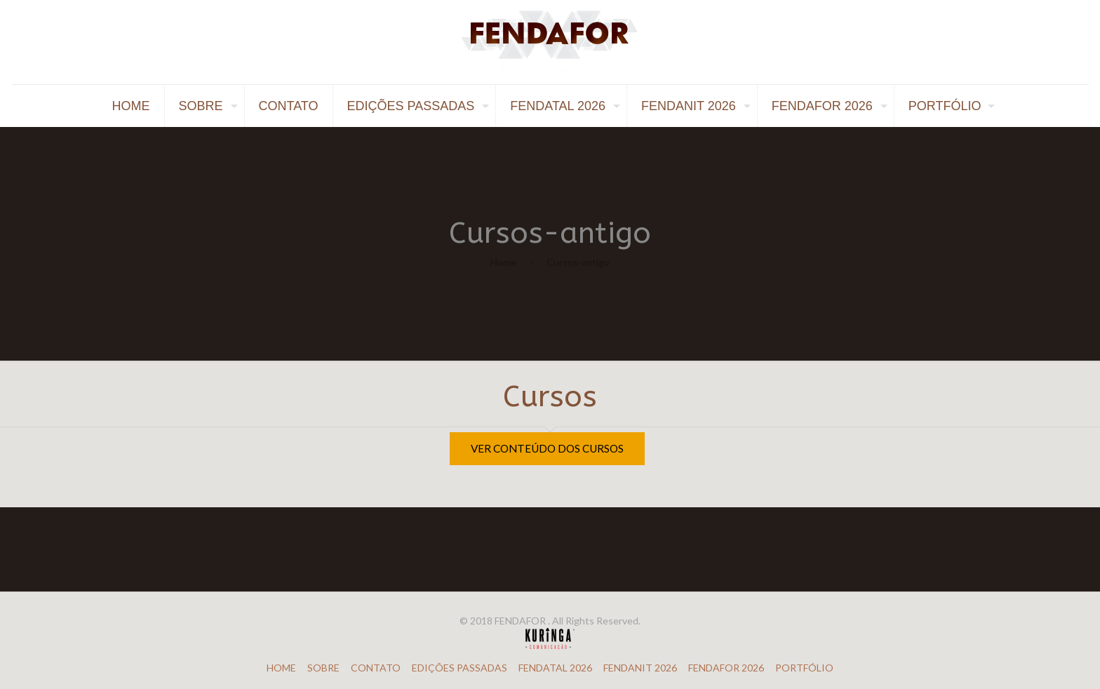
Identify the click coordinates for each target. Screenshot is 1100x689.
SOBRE (323, 668)
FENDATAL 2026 (555, 668)
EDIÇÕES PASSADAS (459, 668)
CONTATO (376, 668)
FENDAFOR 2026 (726, 668)
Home (503, 262)
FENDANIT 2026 (640, 668)
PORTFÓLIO (804, 668)
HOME (281, 668)
